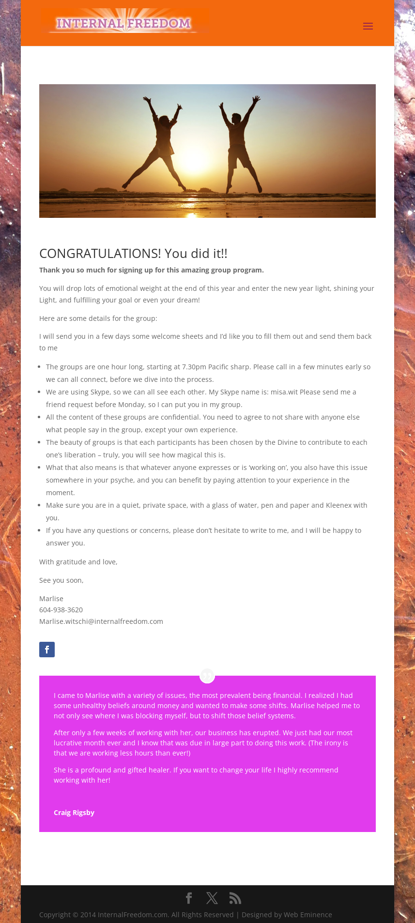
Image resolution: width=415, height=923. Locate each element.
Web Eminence (308, 914)
